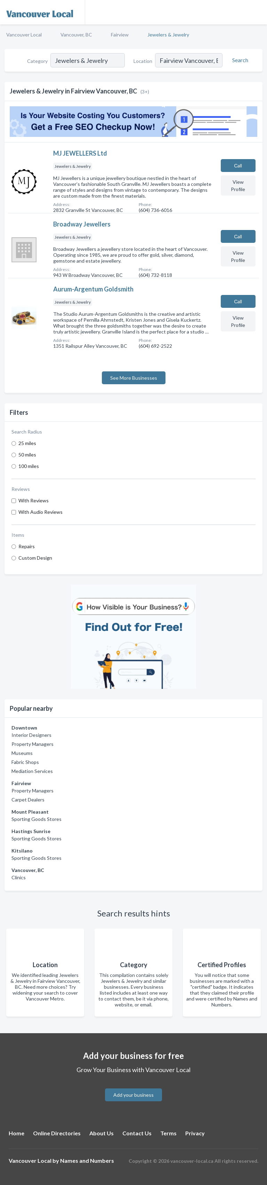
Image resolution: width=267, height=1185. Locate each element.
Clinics (18, 877)
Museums (22, 753)
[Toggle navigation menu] (258, 12)
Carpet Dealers (27, 800)
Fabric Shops (25, 762)
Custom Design (35, 558)
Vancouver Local (24, 35)
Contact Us (137, 1133)
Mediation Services (32, 771)
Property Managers (32, 744)
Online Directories (57, 1133)
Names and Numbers (87, 1160)
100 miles (28, 466)
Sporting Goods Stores (36, 819)
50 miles (27, 455)
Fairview (120, 35)
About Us (101, 1133)
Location (143, 61)
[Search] (239, 60)
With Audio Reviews (40, 512)
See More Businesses (133, 378)
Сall (238, 165)
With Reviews (33, 500)
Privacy (195, 1133)
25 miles (27, 443)
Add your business (133, 1095)
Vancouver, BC (76, 35)
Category (37, 61)
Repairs (26, 546)
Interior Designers (31, 735)
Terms (168, 1133)
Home (16, 1133)
